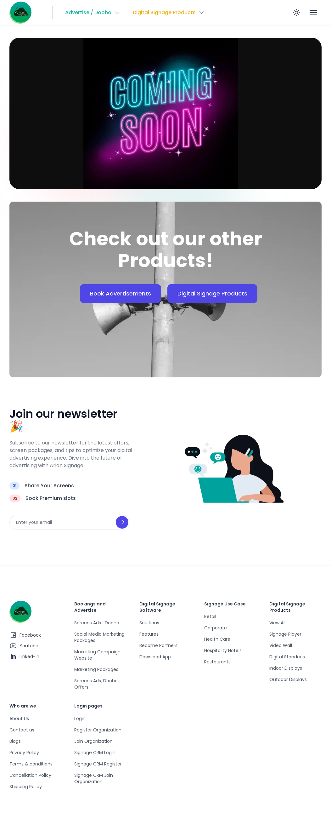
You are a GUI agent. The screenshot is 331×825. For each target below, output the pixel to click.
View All (277, 623)
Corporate (215, 628)
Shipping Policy (25, 786)
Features (149, 634)
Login (80, 718)
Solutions (149, 623)
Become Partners (158, 645)
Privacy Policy (24, 752)
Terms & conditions (31, 764)
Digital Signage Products (212, 293)
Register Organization (97, 730)
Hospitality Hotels (223, 650)
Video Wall (280, 645)
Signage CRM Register (98, 764)
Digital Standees (287, 657)
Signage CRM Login (94, 752)
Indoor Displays (285, 668)
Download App (155, 657)
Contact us (21, 730)
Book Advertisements (120, 293)
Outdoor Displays (288, 679)
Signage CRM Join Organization (93, 778)
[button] (92, 12)
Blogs (15, 741)
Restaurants (217, 662)
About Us (19, 718)
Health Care (217, 639)
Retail (210, 616)
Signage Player (285, 634)
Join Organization (93, 741)
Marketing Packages (96, 669)
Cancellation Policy (30, 775)
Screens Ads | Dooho (96, 623)
